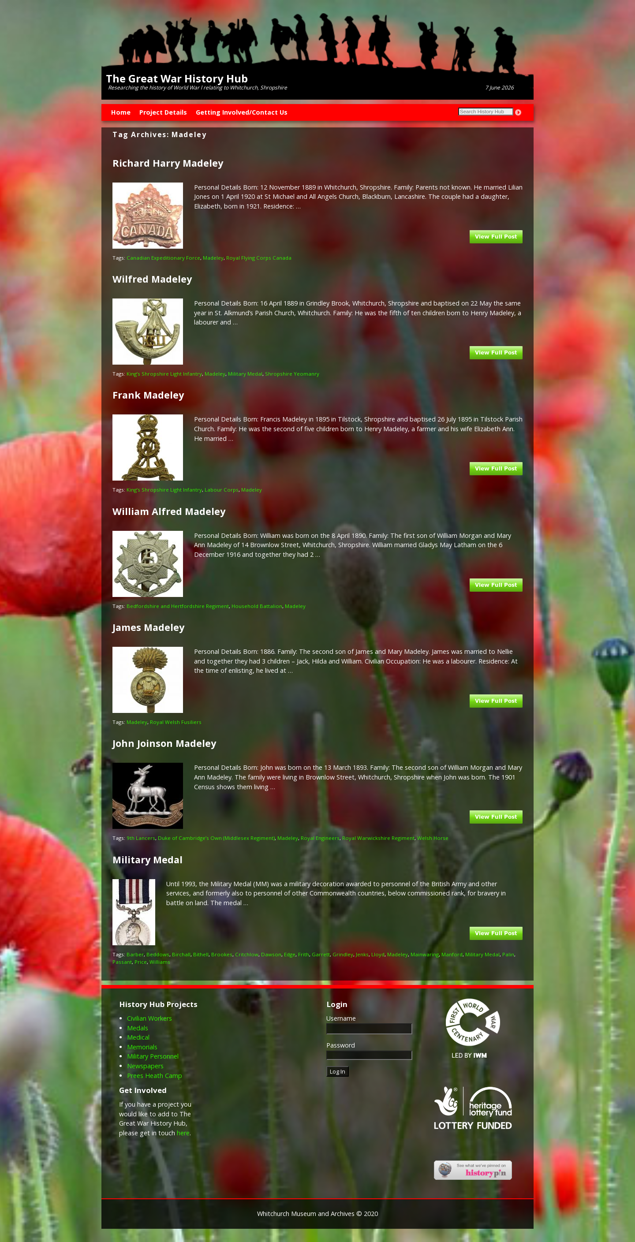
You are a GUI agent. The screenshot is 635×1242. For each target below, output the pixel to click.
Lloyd (378, 954)
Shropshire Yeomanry (292, 373)
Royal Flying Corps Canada (258, 257)
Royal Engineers (320, 838)
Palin (508, 954)
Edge (289, 954)
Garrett (321, 954)
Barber (135, 954)
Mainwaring (425, 954)
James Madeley (148, 627)
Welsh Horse (432, 838)
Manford (452, 954)
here (183, 1133)
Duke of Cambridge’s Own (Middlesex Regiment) (216, 838)
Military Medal (245, 373)
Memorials (142, 1047)
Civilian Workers (149, 1018)
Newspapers (145, 1066)
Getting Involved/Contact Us (242, 112)
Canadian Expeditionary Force (163, 257)
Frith (303, 954)
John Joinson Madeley (164, 743)
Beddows (157, 954)
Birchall (181, 954)
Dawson (271, 954)
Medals (137, 1028)
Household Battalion (257, 606)
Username (341, 1018)
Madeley (213, 257)
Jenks (362, 954)
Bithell (201, 954)
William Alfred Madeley (168, 511)
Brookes (221, 954)
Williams (159, 962)
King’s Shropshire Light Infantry (164, 373)
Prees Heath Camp (154, 1075)
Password (340, 1045)
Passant (122, 962)
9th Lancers (141, 838)
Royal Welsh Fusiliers (176, 722)
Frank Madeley (148, 394)
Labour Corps (222, 489)
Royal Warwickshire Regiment (378, 838)
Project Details (163, 112)
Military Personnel (153, 1056)
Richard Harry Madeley (167, 163)
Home (121, 112)
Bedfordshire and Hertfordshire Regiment (178, 606)
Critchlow (246, 954)
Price (140, 962)
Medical (138, 1037)
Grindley (342, 954)
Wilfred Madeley (152, 278)
